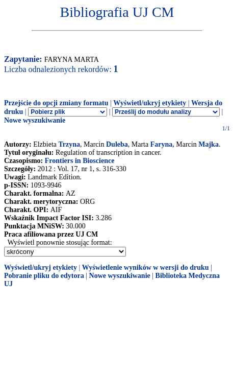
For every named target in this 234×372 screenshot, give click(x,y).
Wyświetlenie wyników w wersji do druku (145, 267)
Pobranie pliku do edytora (44, 276)
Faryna (161, 144)
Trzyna (70, 144)
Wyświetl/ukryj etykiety (149, 103)
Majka (208, 144)
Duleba (117, 144)
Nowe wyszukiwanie (34, 120)
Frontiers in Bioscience (80, 161)
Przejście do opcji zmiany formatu (56, 103)
